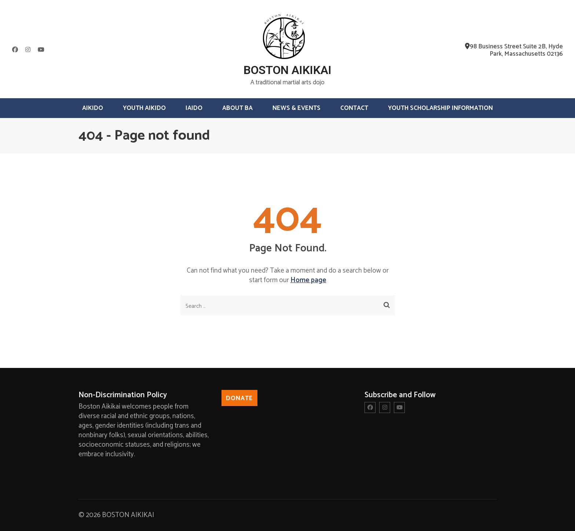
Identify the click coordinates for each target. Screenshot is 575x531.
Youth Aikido (144, 108)
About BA (237, 108)
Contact (354, 108)
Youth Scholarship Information (440, 108)
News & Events (296, 108)
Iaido (194, 108)
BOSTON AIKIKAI (287, 70)
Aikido (92, 108)
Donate (239, 398)
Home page (308, 280)
